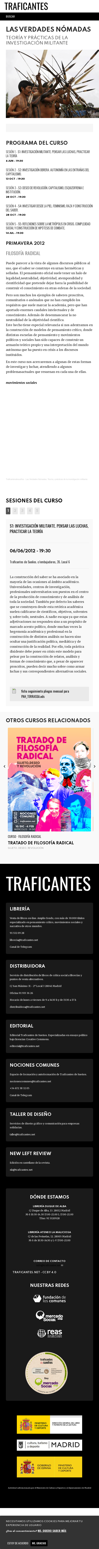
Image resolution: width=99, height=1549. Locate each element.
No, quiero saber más (52, 1531)
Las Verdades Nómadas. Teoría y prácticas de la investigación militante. (57, 479)
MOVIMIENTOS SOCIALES (21, 383)
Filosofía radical (23, 252)
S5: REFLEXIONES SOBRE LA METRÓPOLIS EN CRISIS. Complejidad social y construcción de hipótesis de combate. (48, 226)
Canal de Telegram (21, 946)
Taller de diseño (30, 1114)
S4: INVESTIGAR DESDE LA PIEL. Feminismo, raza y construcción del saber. (49, 208)
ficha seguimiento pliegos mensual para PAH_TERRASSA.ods (45, 694)
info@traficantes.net (49, 1265)
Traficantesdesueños (15, 479)
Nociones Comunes (34, 1065)
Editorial (21, 1026)
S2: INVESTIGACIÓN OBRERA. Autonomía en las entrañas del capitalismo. (47, 172)
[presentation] (4, 766)
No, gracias (39, 1543)
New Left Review (30, 1154)
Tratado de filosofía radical (41, 843)
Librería (20, 909)
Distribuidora (27, 966)
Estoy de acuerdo (17, 1543)
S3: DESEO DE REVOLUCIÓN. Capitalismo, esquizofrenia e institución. (45, 189)
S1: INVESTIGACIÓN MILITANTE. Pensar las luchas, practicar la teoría (48, 153)
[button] (8, 510)
